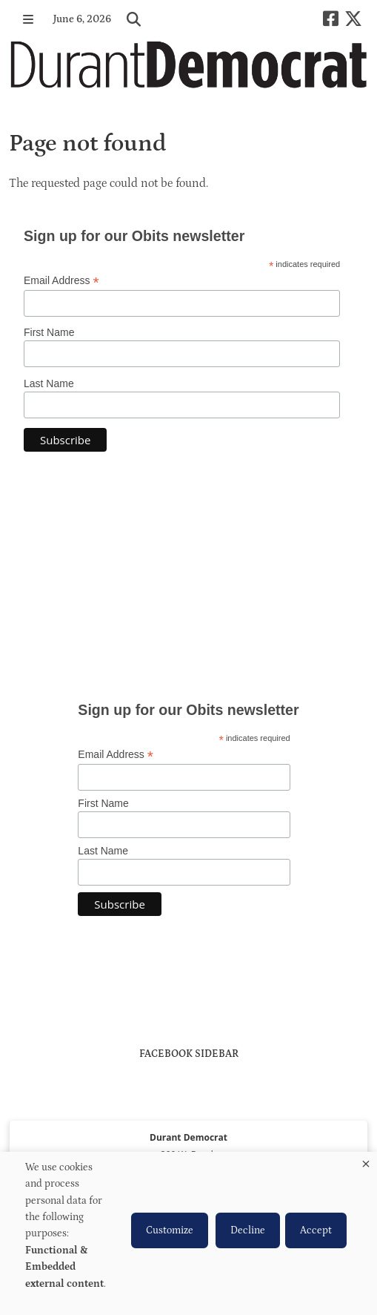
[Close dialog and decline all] (366, 1161)
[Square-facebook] (330, 19)
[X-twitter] (353, 19)
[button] (28, 19)
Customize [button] (169, 1230)
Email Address (61, 281)
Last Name (49, 383)
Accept (316, 1230)
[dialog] (188, 1233)
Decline (247, 1230)
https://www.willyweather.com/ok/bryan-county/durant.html (189, 643)
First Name (49, 332)
